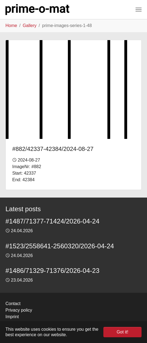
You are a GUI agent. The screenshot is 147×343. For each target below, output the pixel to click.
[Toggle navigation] (139, 9)
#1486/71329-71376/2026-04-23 (52, 270)
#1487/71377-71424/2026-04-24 (52, 221)
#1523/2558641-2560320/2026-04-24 (59, 246)
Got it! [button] (122, 332)
